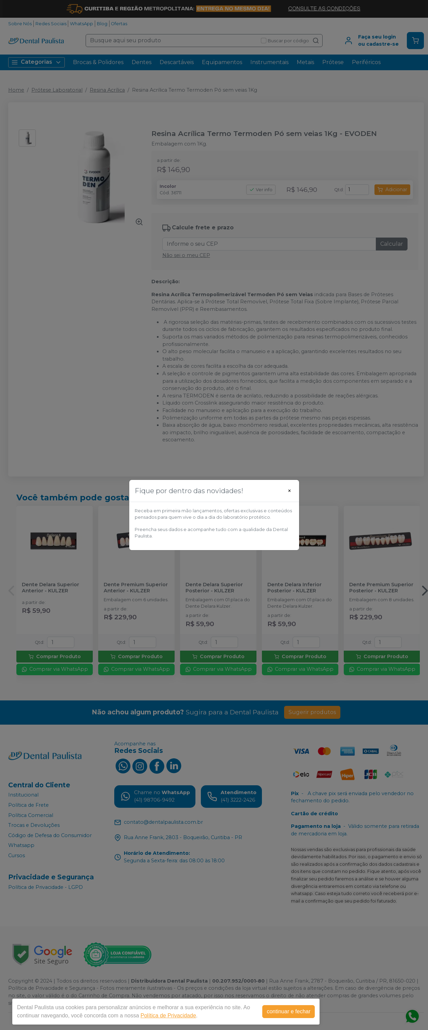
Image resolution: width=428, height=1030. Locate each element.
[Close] (289, 490)
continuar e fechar (288, 1011)
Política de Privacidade (168, 1015)
